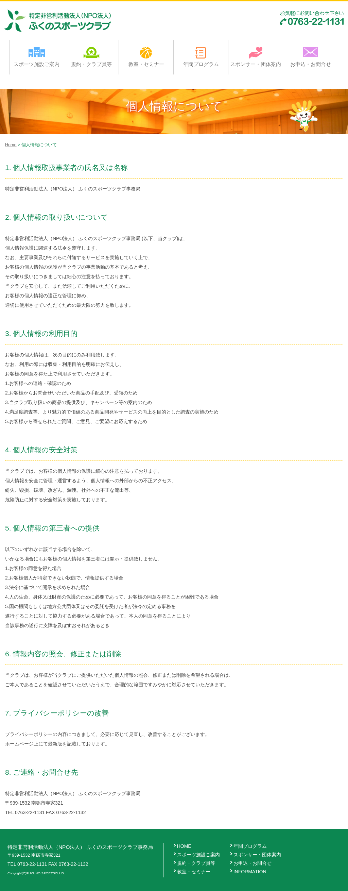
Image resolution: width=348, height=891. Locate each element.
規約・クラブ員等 (91, 57)
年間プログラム (201, 57)
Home (11, 144)
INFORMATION (249, 871)
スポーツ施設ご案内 (36, 57)
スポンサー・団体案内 (255, 57)
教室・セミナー (146, 57)
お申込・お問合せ (310, 57)
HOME (184, 846)
